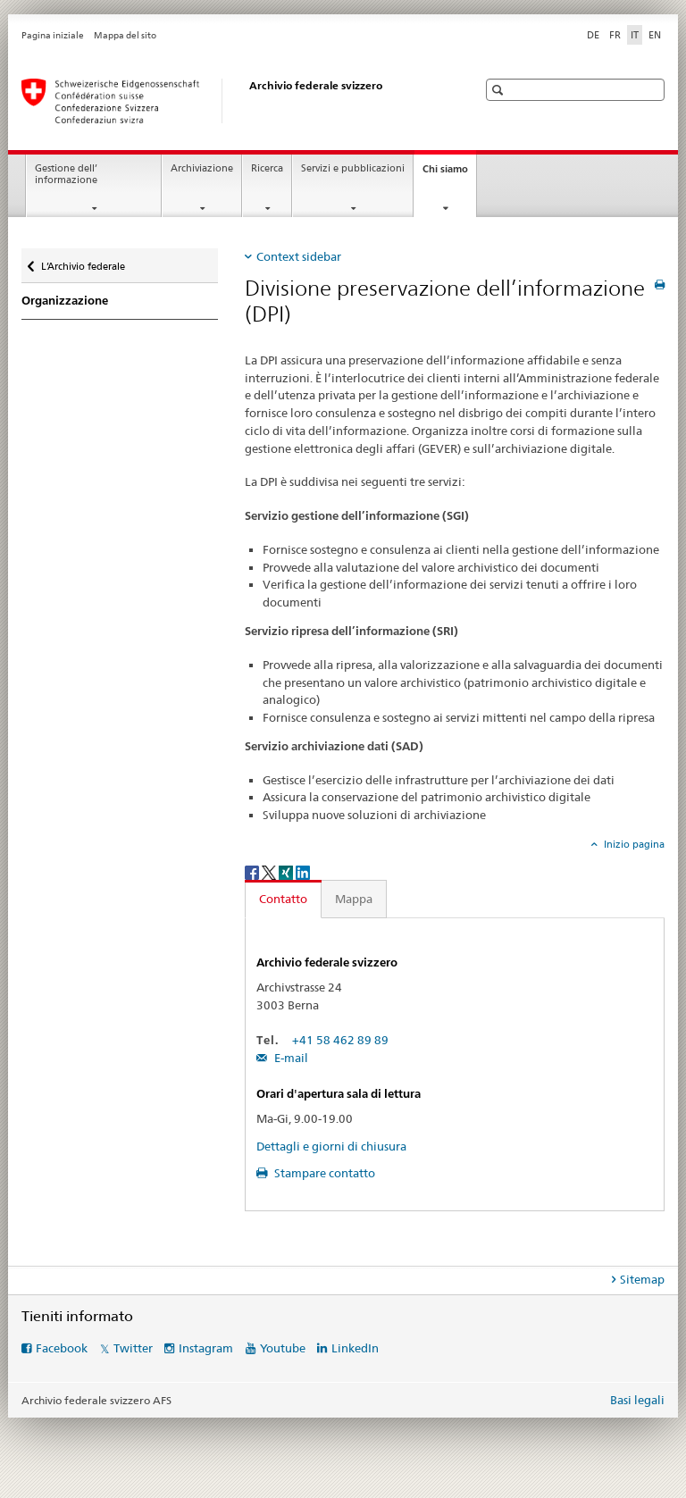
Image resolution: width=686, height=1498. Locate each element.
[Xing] (287, 871)
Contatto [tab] (283, 898)
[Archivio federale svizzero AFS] (231, 101)
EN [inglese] (654, 35)
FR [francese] (615, 35)
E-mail (290, 1057)
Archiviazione (202, 168)
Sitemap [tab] (642, 1279)
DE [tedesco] (593, 35)
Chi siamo (449, 174)
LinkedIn (355, 1348)
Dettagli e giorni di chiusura (331, 1146)
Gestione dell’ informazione (66, 174)
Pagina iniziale (52, 35)
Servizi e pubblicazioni (353, 168)
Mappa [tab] (353, 898)
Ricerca (267, 168)
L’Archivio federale (82, 262)
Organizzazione (64, 300)
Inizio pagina (633, 844)
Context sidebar (298, 256)
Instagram (206, 1348)
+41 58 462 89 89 (340, 1040)
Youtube (282, 1348)
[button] (500, 90)
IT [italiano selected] (635, 35)
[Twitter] (270, 871)
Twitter (133, 1348)
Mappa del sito (125, 35)
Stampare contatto (323, 1173)
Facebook (62, 1348)
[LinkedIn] (303, 871)
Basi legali (637, 1400)
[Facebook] (253, 871)
